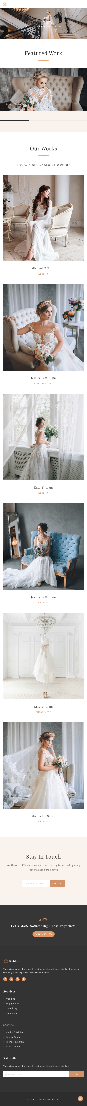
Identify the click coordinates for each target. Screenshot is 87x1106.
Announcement (43, 383)
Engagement (43, 712)
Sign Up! (57, 883)
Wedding (43, 493)
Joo (28, 1100)
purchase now (43, 934)
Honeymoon (12, 1013)
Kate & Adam (43, 487)
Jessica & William (43, 378)
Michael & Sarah (43, 816)
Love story (12, 1008)
